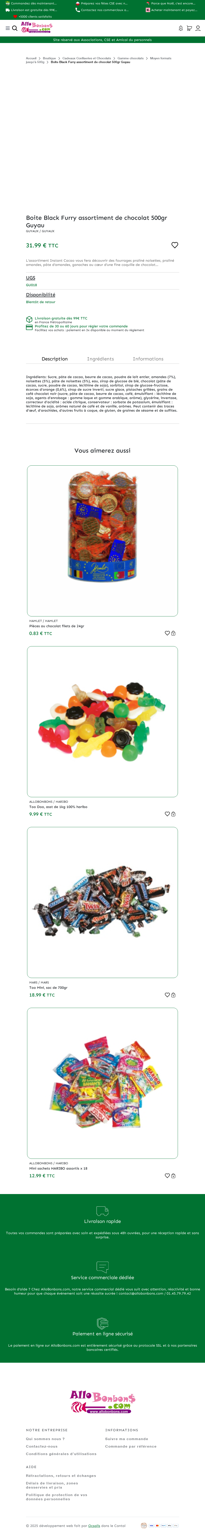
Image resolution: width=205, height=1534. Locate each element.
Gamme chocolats (131, 58)
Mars (33, 982)
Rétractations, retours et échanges (61, 1475)
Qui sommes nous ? (45, 1439)
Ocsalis (94, 1526)
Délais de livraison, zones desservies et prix (52, 1485)
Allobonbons (41, 802)
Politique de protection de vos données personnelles (56, 1497)
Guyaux (32, 231)
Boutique (49, 58)
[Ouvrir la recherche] (14, 28)
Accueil (31, 58)
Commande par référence (131, 1446)
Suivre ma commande (126, 1439)
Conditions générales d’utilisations (61, 1454)
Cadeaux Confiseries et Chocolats (87, 58)
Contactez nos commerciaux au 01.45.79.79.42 (104, 10)
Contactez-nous (42, 1446)
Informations (148, 359)
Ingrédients (100, 359)
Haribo (62, 802)
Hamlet (36, 621)
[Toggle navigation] (7, 28)
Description (55, 359)
